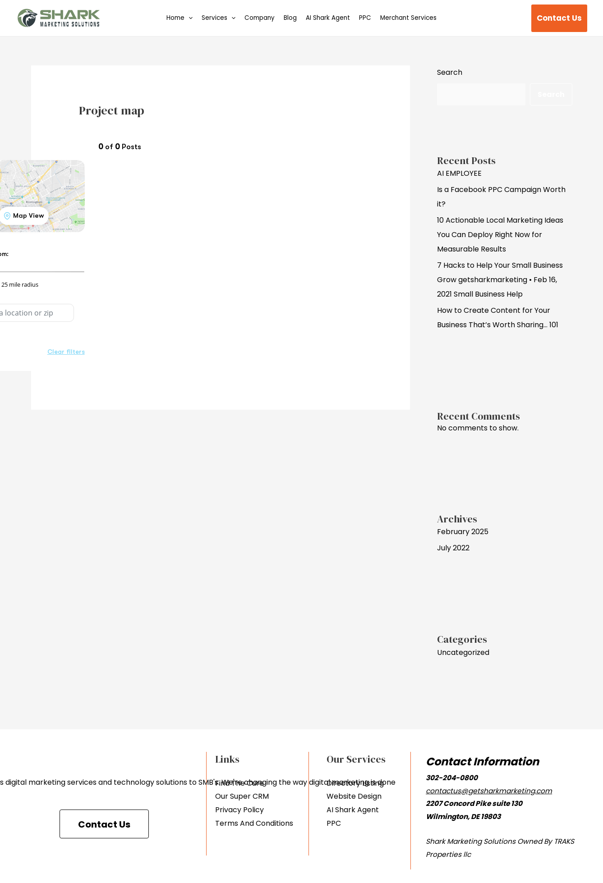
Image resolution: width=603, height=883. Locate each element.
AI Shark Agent (328, 18)
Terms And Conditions (254, 823)
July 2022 (453, 548)
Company (259, 18)
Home (179, 18)
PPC (365, 18)
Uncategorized (463, 652)
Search (449, 72)
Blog (290, 18)
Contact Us (104, 824)
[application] (188, 18)
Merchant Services (408, 18)
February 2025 (462, 531)
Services (218, 18)
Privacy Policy (239, 810)
